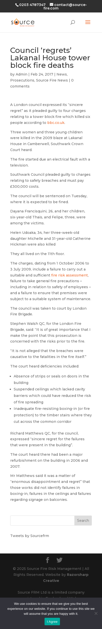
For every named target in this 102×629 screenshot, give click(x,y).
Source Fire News (52, 80)
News (61, 74)
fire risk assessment (69, 275)
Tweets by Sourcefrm (29, 536)
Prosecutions (22, 80)
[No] (95, 613)
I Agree (52, 622)
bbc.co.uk (55, 122)
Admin (21, 74)
